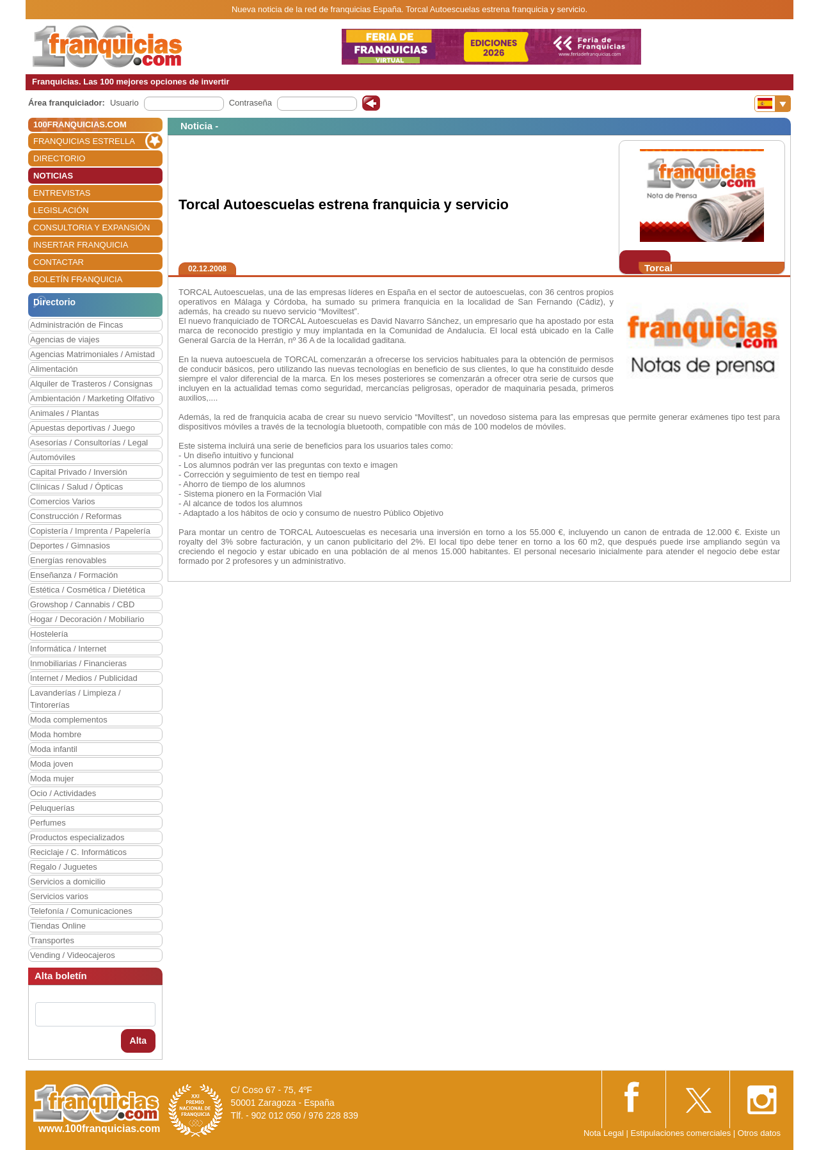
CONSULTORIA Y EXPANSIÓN (91, 227)
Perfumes (48, 822)
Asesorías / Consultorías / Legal (89, 442)
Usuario (124, 103)
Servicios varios (59, 896)
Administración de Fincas (76, 325)
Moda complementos (68, 719)
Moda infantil (53, 749)
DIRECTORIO (59, 158)
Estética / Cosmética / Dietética (87, 590)
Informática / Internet (68, 648)
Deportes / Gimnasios (70, 545)
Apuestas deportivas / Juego (82, 428)
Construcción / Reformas (76, 516)
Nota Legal (604, 1133)
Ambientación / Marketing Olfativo (92, 398)
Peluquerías (52, 808)
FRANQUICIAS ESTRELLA (84, 141)
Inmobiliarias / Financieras (78, 663)
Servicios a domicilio (68, 881)
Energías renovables (68, 560)
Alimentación (53, 369)
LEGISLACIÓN (61, 210)
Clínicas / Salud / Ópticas (76, 486)
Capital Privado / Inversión (78, 472)
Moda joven (51, 764)
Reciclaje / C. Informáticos (78, 852)
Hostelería (49, 634)
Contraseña (250, 103)
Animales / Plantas (64, 413)
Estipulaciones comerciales (681, 1133)
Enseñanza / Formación (74, 575)
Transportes (52, 940)
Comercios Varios (62, 501)
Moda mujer (52, 778)
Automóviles (53, 457)
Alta (138, 1040)
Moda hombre (55, 734)
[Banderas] (772, 103)
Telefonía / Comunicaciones (81, 911)
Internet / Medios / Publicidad (84, 678)
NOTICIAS (53, 175)
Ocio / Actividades (63, 793)
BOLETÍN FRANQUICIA (77, 279)
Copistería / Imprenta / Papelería (90, 531)
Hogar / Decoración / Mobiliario (87, 619)
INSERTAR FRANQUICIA (80, 245)
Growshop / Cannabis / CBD (82, 604)
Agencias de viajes (64, 339)
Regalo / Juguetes (63, 867)
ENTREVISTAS (61, 193)
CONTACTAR (58, 262)
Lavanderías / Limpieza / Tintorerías (75, 699)
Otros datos (759, 1133)
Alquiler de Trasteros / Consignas (91, 383)
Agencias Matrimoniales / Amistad (92, 354)
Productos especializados (77, 837)
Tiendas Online (58, 925)
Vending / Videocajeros (72, 955)
